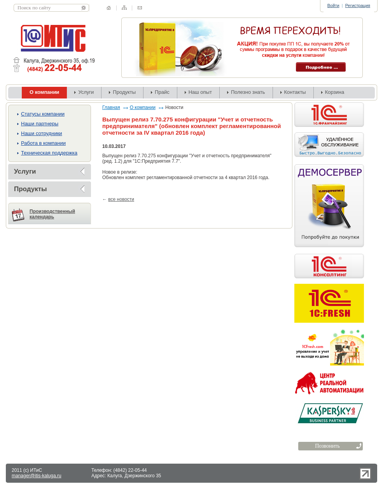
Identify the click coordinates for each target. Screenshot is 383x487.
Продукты (124, 92)
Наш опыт (200, 92)
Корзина (335, 92)
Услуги (86, 92)
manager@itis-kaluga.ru (36, 475)
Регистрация (357, 5)
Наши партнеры (39, 124)
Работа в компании (43, 143)
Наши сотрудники (41, 133)
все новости (121, 199)
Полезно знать (248, 92)
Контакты (295, 92)
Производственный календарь (52, 214)
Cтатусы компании (43, 114)
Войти (333, 5)
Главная (111, 107)
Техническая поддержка (49, 153)
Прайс (162, 92)
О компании (143, 107)
